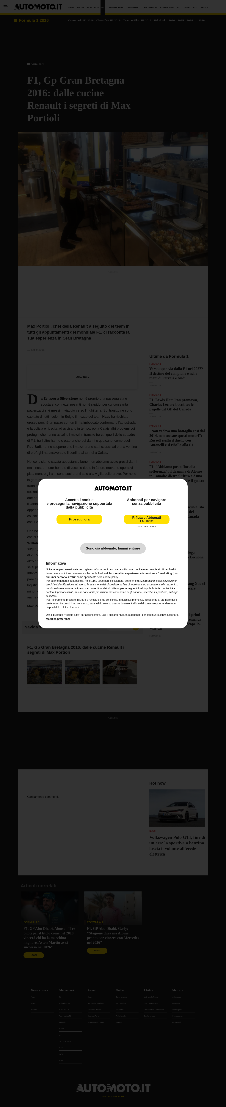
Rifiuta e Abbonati (146, 519)
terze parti (103, 580)
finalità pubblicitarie (149, 588)
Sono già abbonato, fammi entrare (113, 548)
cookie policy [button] (110, 577)
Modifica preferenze (58, 618)
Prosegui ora (79, 519)
